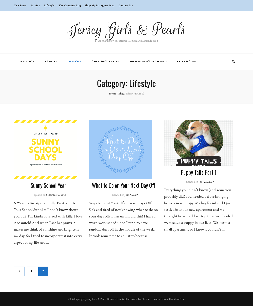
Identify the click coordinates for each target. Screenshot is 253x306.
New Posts (20, 5)
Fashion (35, 5)
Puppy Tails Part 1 (199, 172)
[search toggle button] (233, 61)
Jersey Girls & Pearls (126, 29)
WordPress (179, 299)
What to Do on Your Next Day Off (123, 185)
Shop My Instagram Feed (99, 5)
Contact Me (125, 5)
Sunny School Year (48, 185)
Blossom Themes (151, 299)
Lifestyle (49, 5)
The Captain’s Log (70, 5)
